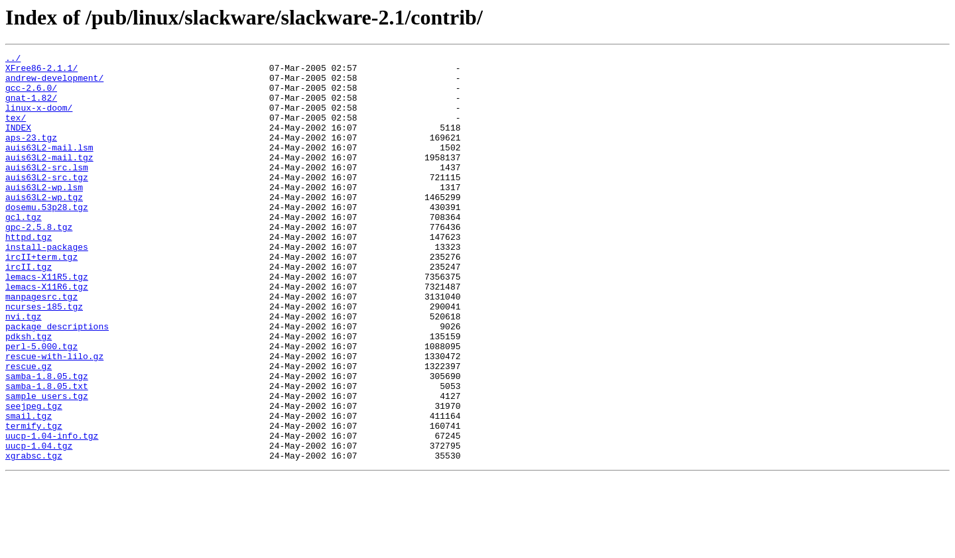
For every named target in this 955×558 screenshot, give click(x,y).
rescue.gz (28, 429)
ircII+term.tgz (41, 298)
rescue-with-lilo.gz (54, 417)
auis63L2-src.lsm (46, 191)
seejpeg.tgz (33, 477)
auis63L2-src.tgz (46, 203)
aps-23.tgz (31, 155)
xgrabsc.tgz (33, 537)
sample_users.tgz (46, 465)
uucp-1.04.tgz (38, 525)
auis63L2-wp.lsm (44, 215)
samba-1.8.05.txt (46, 453)
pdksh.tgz (28, 394)
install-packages (46, 286)
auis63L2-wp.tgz (44, 227)
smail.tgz (28, 489)
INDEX (18, 143)
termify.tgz (33, 501)
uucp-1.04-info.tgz (51, 513)
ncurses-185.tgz (44, 358)
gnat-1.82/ (31, 107)
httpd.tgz (28, 274)
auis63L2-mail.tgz (49, 179)
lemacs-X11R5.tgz (46, 322)
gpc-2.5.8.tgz (38, 262)
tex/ (15, 131)
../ (13, 60)
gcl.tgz (23, 250)
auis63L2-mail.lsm (49, 167)
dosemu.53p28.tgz (46, 239)
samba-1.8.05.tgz (46, 441)
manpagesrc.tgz (41, 346)
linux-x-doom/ (38, 119)
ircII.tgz (28, 310)
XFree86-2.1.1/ (41, 72)
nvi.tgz (23, 370)
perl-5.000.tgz (41, 406)
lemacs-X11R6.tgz (46, 334)
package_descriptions (57, 382)
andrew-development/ (54, 83)
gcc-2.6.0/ (31, 95)
